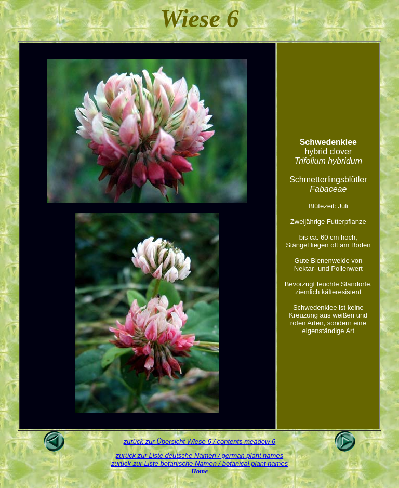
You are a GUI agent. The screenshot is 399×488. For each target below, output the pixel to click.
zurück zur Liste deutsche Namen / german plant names (199, 455)
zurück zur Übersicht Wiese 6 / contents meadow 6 (200, 441)
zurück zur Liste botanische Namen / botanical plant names (199, 463)
